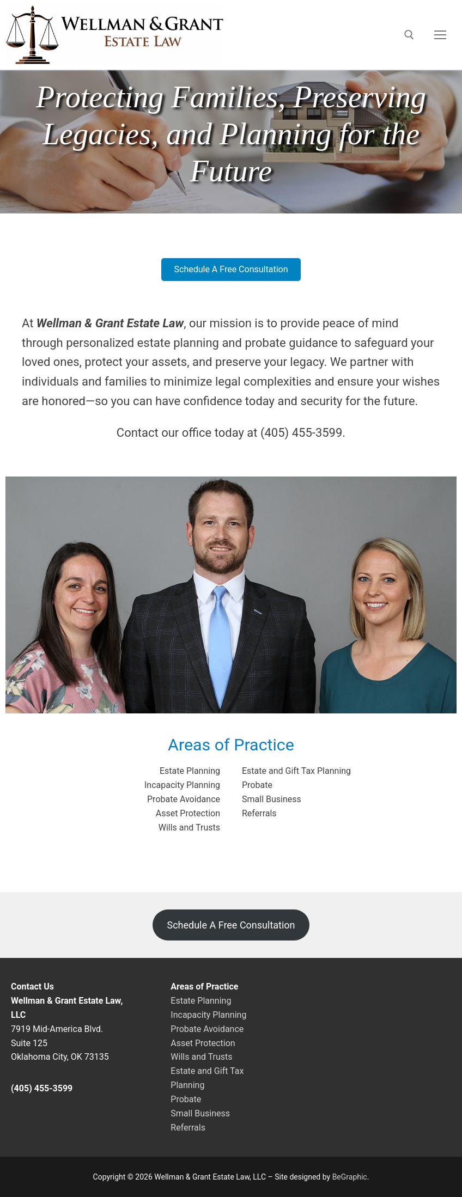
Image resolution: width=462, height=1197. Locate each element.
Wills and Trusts (189, 827)
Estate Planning (190, 771)
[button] (231, 269)
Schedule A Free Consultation (231, 925)
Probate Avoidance (183, 799)
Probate (257, 785)
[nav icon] (440, 34)
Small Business (271, 799)
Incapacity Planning (182, 785)
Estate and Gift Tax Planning (296, 771)
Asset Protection (188, 813)
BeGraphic (349, 1176)
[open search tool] (409, 35)
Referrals (259, 813)
